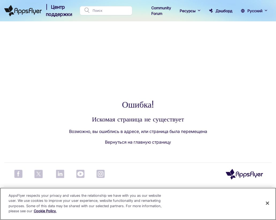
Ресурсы (187, 11)
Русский (254, 11)
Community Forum (161, 11)
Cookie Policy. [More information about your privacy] (45, 211)
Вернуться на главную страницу (138, 142)
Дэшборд (223, 11)
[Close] (267, 203)
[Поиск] (110, 11)
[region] (138, 204)
